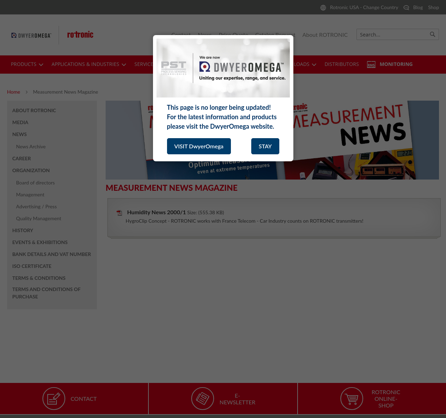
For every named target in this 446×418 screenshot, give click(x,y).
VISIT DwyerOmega (199, 146)
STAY (265, 146)
